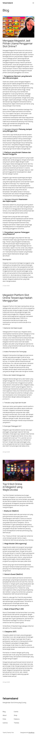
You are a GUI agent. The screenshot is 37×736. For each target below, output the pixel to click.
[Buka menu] (33, 3)
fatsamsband (8, 3)
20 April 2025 (6, 452)
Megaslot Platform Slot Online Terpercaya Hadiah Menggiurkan (17, 298)
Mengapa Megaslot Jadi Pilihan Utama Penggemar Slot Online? (18, 43)
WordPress (31, 732)
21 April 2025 (6, 285)
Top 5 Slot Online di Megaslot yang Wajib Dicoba (12, 487)
